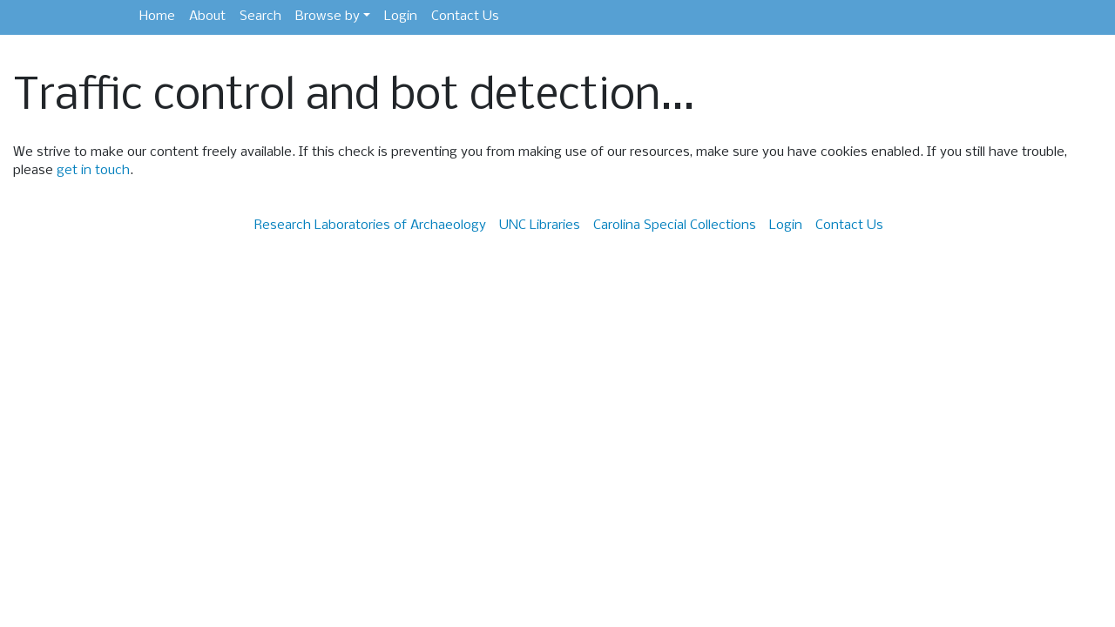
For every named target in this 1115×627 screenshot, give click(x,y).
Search (260, 17)
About (207, 17)
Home (157, 17)
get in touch (93, 171)
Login (400, 17)
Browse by (327, 17)
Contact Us (465, 17)
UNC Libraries (539, 226)
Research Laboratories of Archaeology (370, 226)
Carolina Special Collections (674, 226)
